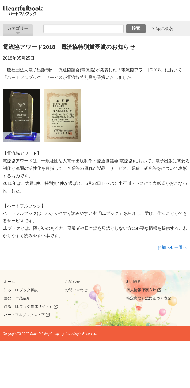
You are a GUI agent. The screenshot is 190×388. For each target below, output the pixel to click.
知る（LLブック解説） (23, 290)
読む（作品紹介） (19, 298)
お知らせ (72, 281)
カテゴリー (17, 28)
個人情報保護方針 (141, 290)
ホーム (9, 281)
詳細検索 (164, 28)
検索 (136, 28)
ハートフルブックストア (24, 315)
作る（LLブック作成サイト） (28, 306)
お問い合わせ (76, 290)
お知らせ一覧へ (172, 247)
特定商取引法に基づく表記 (148, 298)
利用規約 (133, 281)
